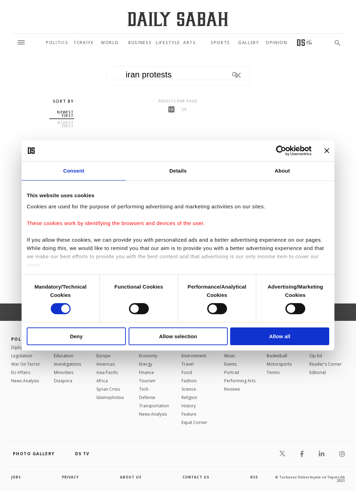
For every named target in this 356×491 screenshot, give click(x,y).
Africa (102, 381)
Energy (145, 364)
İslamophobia (110, 397)
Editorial (317, 372)
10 (171, 109)
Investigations (67, 364)
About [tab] (282, 171)
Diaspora (63, 381)
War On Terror (25, 364)
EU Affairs (20, 372)
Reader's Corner (325, 364)
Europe (103, 356)
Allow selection (178, 336)
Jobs (16, 477)
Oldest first (65, 124)
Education (63, 356)
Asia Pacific (107, 372)
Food (186, 372)
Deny (76, 336)
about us (131, 477)
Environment (193, 356)
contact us (196, 477)
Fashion (189, 381)
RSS (254, 477)
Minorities (63, 372)
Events (230, 364)
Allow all (279, 336)
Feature (188, 414)
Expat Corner (194, 422)
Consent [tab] (73, 171)
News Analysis (25, 381)
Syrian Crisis (108, 389)
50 (184, 109)
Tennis (273, 372)
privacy (71, 477)
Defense (147, 397)
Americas (105, 364)
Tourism (147, 381)
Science (188, 389)
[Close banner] (326, 150)
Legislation (21, 356)
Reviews (232, 389)
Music (229, 356)
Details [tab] (178, 171)
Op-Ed (315, 356)
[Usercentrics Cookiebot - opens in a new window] (281, 150)
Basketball (277, 356)
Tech (143, 389)
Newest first (65, 114)
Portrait (231, 372)
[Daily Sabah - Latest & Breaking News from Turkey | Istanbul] (178, 19)
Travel (187, 364)
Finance (146, 372)
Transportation (154, 406)
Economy (148, 356)
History (188, 406)
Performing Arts (240, 381)
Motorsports (279, 364)
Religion (189, 397)
